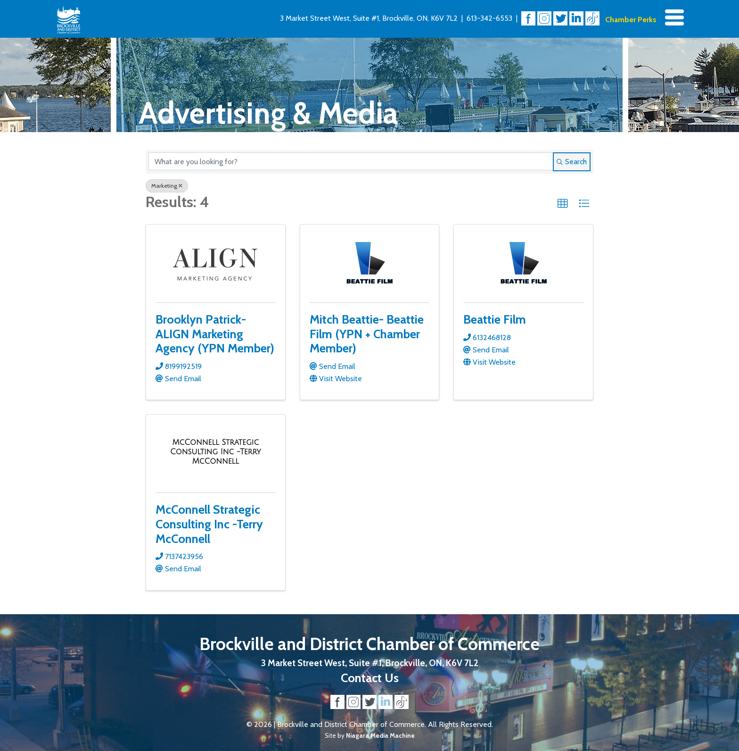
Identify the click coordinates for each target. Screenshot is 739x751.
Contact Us (370, 677)
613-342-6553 (489, 18)
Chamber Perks (631, 19)
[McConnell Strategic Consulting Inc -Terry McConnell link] (216, 452)
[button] (562, 203)
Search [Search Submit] (572, 161)
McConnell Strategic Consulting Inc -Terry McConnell (209, 523)
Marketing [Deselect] (166, 185)
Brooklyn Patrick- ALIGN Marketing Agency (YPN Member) (215, 333)
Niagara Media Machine (380, 735)
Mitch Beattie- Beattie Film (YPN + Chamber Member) (367, 333)
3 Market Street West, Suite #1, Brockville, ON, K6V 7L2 (369, 18)
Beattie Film (494, 319)
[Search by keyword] (350, 161)
